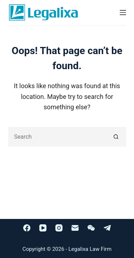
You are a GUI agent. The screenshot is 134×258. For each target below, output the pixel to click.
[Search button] (116, 137)
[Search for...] (57, 137)
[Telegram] (107, 227)
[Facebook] (26, 227)
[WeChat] (91, 227)
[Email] (75, 227)
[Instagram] (59, 227)
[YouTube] (42, 227)
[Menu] (123, 12)
